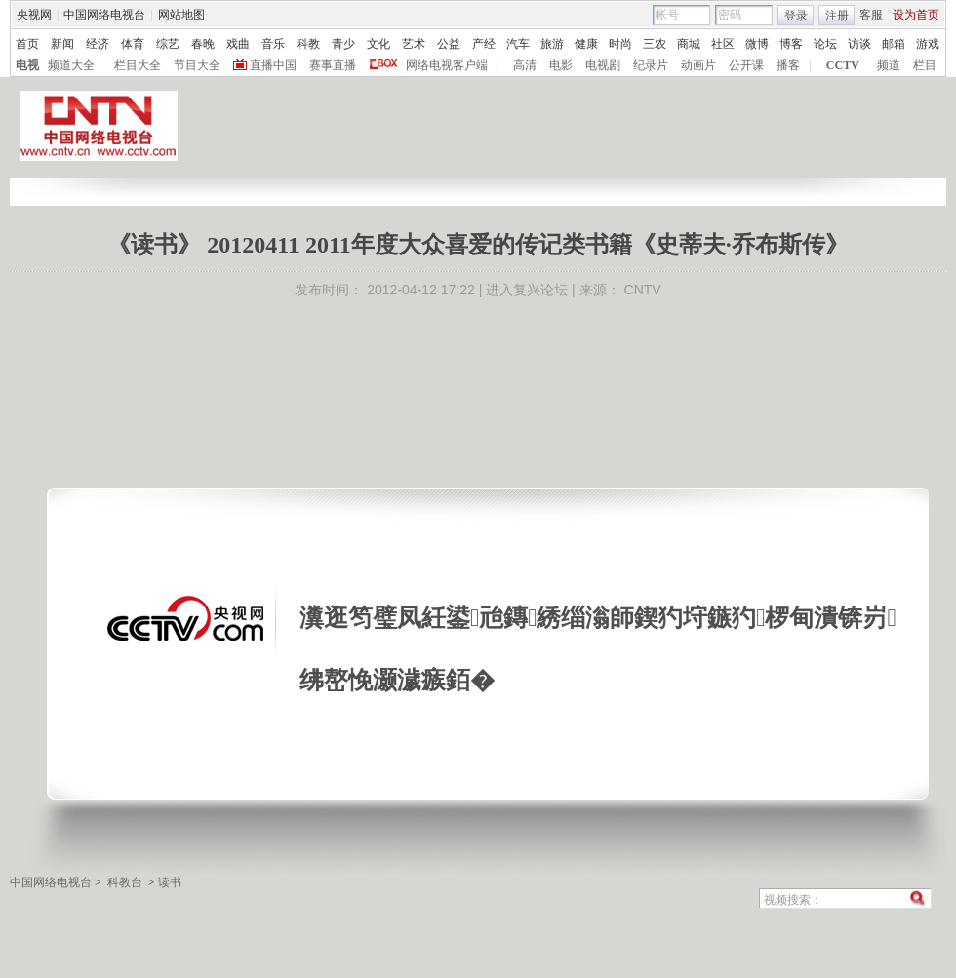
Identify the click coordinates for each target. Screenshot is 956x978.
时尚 (620, 44)
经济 (97, 44)
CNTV (642, 289)
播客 (788, 65)
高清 (525, 65)
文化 (378, 44)
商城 (688, 44)
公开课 (746, 65)
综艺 (167, 44)
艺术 (413, 44)
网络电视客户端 (447, 65)
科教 (308, 44)
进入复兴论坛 (527, 289)
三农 (654, 44)
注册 (837, 15)
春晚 (203, 44)
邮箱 (893, 44)
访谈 (859, 44)
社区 (723, 44)
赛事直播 (332, 65)
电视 (27, 65)
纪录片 (650, 65)
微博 (757, 44)
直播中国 (273, 65)
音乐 (273, 44)
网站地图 (181, 14)
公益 (448, 44)
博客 (791, 44)
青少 (343, 44)
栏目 (924, 65)
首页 (27, 44)
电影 (561, 65)
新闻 (62, 44)
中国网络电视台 (104, 14)
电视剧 (602, 65)
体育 (132, 44)
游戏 (927, 44)
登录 (796, 15)
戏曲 (238, 44)
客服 (871, 14)
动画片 (698, 65)
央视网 (34, 14)
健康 (586, 44)
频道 (888, 65)
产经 (484, 44)
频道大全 (71, 65)
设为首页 (916, 14)
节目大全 (197, 65)
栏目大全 (137, 65)
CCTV (842, 65)
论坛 (825, 44)
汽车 (518, 44)
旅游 (552, 44)
